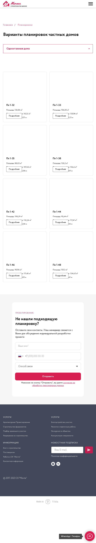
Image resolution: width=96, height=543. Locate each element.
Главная (8, 25)
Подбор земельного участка (14, 467)
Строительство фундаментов (14, 462)
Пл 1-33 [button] (57, 105)
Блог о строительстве (12, 484)
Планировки (25, 25)
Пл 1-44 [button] (57, 229)
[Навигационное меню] (90, 3)
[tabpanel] (48, 196)
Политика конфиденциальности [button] (64, 492)
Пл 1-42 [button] (10, 229)
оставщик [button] (9, 488)
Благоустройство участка (61, 458)
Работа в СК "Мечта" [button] (12, 492)
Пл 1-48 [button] (57, 291)
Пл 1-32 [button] (10, 105)
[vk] (58, 500)
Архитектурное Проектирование (16, 458)
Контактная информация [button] (13, 497)
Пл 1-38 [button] (57, 167)
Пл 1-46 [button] (10, 291)
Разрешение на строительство (15, 471)
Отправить (48, 412)
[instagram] (53, 500)
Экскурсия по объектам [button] (60, 467)
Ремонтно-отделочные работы (63, 462)
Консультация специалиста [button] (62, 471)
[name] (48, 382)
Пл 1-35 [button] (10, 167)
